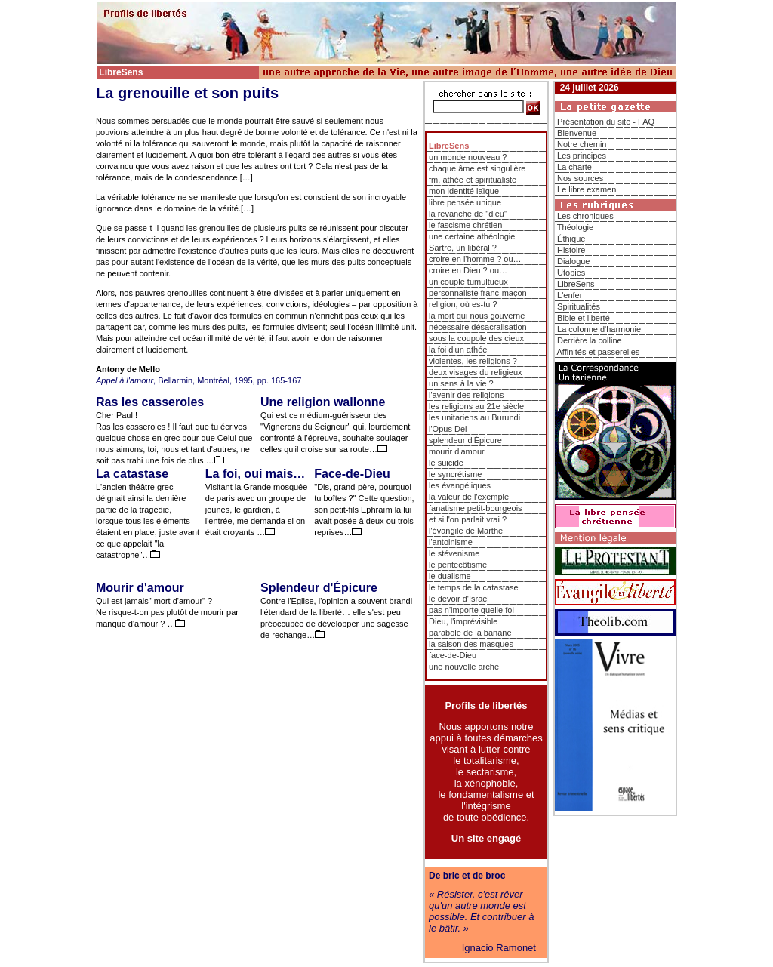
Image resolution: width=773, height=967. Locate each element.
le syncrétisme (455, 474)
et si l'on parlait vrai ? (468, 519)
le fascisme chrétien (465, 224)
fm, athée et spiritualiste (472, 179)
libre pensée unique (465, 202)
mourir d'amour (457, 451)
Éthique (571, 238)
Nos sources (580, 178)
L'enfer (569, 295)
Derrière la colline (589, 340)
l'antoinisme (451, 542)
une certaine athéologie (472, 236)
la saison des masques (471, 643)
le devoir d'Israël (459, 598)
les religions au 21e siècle (476, 406)
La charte (574, 166)
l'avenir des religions (466, 394)
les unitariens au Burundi (474, 417)
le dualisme (450, 576)
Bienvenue (576, 132)
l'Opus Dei (448, 428)
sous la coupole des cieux (476, 338)
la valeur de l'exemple (469, 496)
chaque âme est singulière (477, 168)
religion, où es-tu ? (463, 304)
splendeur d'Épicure (465, 440)
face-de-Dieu (452, 655)
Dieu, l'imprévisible (463, 621)
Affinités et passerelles (597, 351)
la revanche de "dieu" (468, 213)
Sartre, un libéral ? (463, 247)
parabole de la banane (470, 632)
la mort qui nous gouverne (477, 315)
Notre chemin (581, 144)
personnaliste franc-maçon (478, 292)
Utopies (571, 272)
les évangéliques (460, 485)
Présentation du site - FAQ (605, 121)
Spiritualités (578, 306)
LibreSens (576, 283)
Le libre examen (586, 189)
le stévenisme (454, 553)
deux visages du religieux (475, 372)
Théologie (575, 227)
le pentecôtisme (458, 564)
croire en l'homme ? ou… (475, 258)
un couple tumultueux (468, 281)
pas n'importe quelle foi (471, 609)
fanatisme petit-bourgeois (475, 508)
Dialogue (573, 261)
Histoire (571, 249)
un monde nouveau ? (468, 157)
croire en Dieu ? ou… (468, 270)
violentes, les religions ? (473, 360)
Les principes (581, 155)
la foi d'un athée (458, 349)
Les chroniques (585, 215)
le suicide (446, 462)
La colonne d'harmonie (599, 329)
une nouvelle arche (464, 666)
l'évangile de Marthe (466, 530)
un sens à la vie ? (461, 383)
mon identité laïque (464, 191)
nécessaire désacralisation (478, 326)
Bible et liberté (583, 317)
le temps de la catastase (474, 587)
